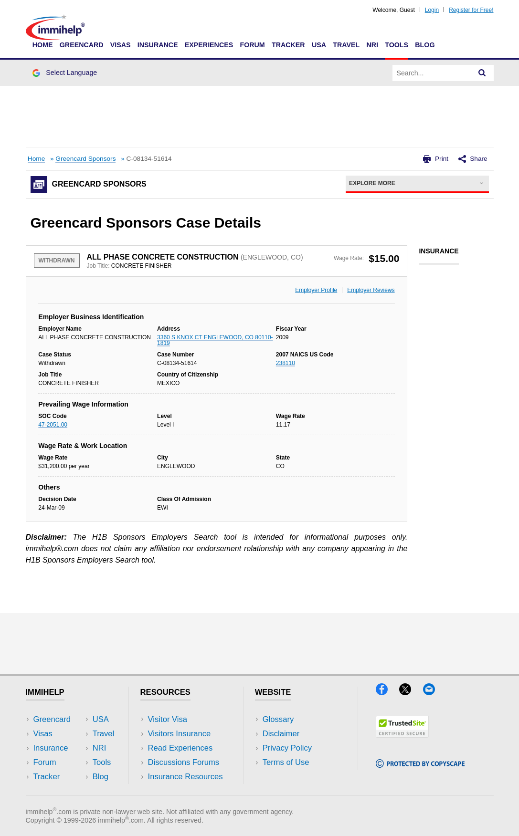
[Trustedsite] (402, 735)
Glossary (278, 719)
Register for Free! (471, 10)
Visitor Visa (167, 719)
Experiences (209, 45)
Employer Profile (316, 290)
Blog (424, 45)
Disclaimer (281, 733)
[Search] (482, 73)
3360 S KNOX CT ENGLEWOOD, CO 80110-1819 (215, 340)
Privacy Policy (287, 747)
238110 (285, 363)
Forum (252, 45)
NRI (372, 45)
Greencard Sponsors (85, 158)
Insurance (158, 45)
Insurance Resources (185, 776)
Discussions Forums (184, 762)
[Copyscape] (420, 765)
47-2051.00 (52, 424)
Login (432, 10)
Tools (396, 45)
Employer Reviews (370, 290)
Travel (346, 45)
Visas (120, 45)
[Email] (433, 692)
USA (319, 45)
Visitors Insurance (179, 733)
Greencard (82, 45)
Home (42, 45)
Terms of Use (286, 762)
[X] (411, 692)
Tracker (288, 45)
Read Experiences (180, 747)
